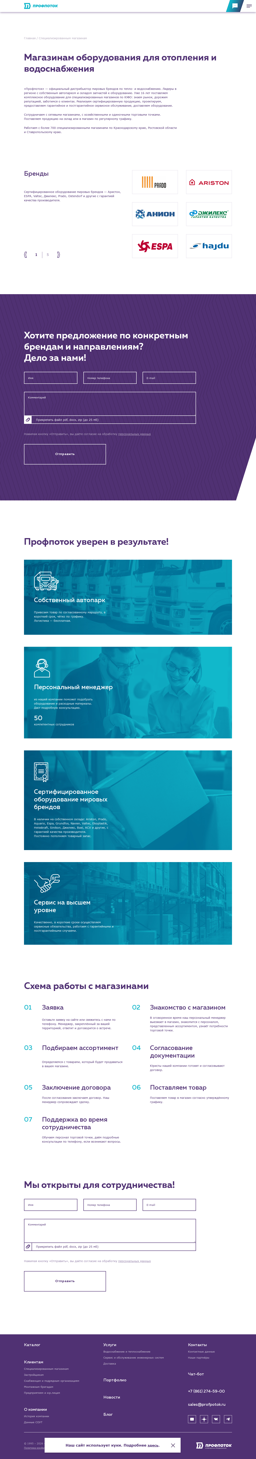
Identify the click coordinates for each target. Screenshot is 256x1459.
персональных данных (134, 434)
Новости (112, 1397)
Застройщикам (34, 1374)
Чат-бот (196, 1373)
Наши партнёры (199, 1356)
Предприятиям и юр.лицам (43, 1392)
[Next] (56, 255)
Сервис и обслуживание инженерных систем (136, 1356)
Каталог (32, 1344)
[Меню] (248, 6)
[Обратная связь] (235, 6)
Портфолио (115, 1380)
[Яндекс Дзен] (204, 1418)
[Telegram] (228, 1418)
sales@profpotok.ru (207, 1404)
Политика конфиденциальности (43, 1447)
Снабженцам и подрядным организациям (54, 1380)
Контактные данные (202, 1350)
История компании (37, 1416)
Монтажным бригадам (40, 1386)
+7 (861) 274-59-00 (206, 1391)
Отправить (65, 455)
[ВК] (216, 1418)
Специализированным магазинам (48, 1367)
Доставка (110, 1363)
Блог (108, 1414)
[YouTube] (192, 1418)
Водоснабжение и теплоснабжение (129, 1350)
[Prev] (27, 255)
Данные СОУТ (34, 1422)
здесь (168, 1443)
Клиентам (33, 1361)
